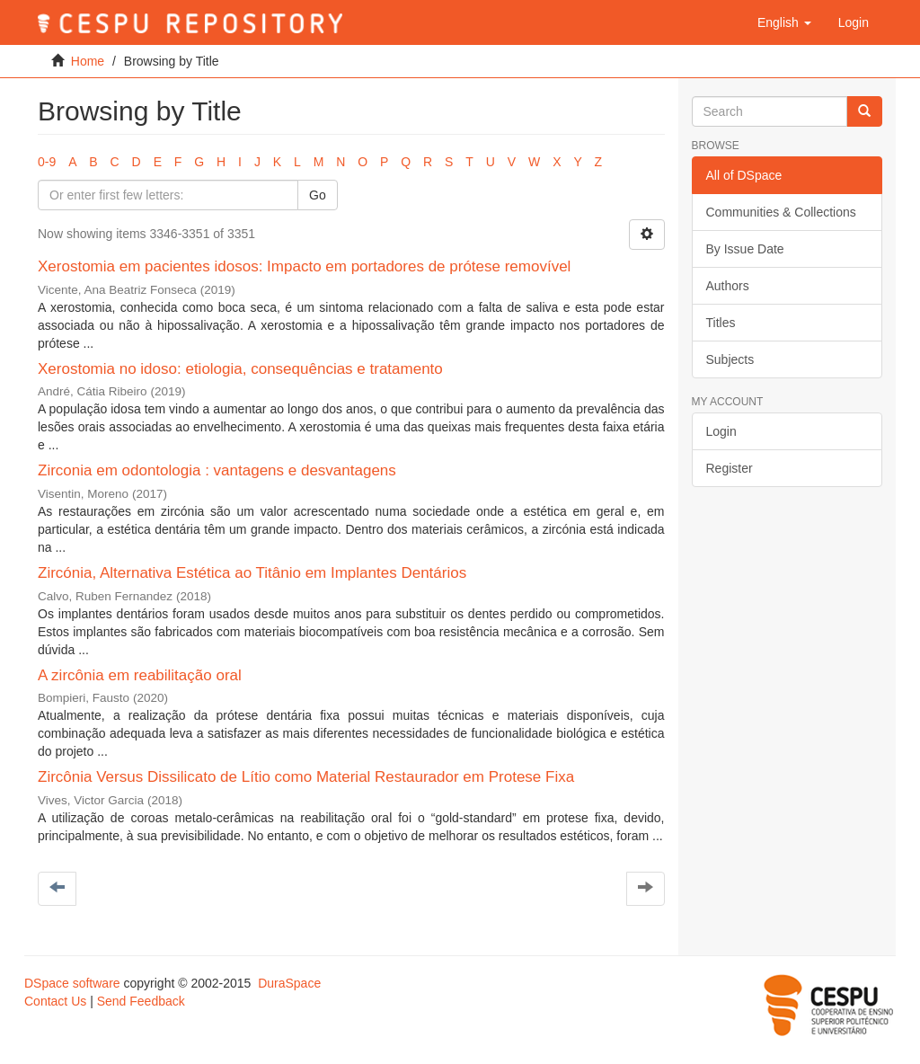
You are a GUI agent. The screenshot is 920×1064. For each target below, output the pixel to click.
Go (317, 195)
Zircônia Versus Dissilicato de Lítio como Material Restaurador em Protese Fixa (306, 776)
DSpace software (72, 983)
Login (721, 431)
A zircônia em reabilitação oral (140, 675)
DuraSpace (289, 983)
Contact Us (55, 1001)
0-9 (47, 162)
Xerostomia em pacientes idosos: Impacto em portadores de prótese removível (304, 266)
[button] (784, 22)
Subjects (730, 359)
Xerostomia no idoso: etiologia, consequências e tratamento (240, 368)
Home (87, 61)
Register (729, 468)
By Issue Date (745, 249)
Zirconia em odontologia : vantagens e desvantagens (217, 470)
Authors (727, 286)
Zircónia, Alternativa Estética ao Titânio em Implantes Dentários (252, 572)
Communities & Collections (781, 212)
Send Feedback (141, 1001)
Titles (721, 322)
